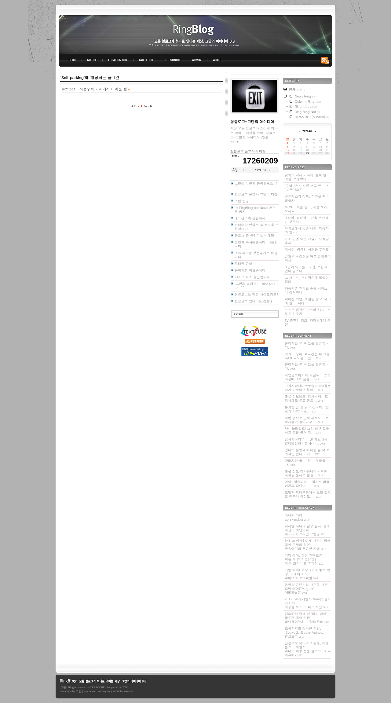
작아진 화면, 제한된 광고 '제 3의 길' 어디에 (308, 301)
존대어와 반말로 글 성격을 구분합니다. (257, 226)
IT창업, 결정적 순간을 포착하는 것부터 (306, 219)
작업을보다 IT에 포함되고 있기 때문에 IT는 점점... (307, 377)
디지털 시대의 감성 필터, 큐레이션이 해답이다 (307, 530)
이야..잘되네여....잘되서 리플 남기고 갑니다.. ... (307, 483)
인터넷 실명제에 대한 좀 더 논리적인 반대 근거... (307, 452)
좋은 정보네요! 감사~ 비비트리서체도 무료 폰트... (306, 398)
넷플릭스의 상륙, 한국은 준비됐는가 (307, 198)
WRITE (216, 60)
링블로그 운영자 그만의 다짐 (256, 194)
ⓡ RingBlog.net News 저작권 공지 (255, 209)
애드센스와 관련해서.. (251, 218)
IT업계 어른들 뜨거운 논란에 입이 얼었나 (306, 269)
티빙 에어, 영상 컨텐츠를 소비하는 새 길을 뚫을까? (307, 559)
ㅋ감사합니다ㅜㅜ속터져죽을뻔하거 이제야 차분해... (308, 387)
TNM (125, 687)
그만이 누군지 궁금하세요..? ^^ (256, 185)
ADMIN (196, 60)
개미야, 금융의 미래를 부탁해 (307, 249)
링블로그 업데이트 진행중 (254, 301)
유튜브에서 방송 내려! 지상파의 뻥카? (307, 230)
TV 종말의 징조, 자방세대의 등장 (308, 322)
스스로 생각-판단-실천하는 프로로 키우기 (308, 311)
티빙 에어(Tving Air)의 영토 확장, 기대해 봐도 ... (307, 574)
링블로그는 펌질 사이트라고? (256, 294)
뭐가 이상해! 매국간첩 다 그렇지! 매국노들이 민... (307, 356)
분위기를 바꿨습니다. (251, 270)
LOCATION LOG (118, 60)
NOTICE (92, 60)
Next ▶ (148, 106)
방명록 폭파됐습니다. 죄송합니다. (256, 244)
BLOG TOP (70, 60)
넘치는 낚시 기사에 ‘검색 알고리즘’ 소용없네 (307, 177)
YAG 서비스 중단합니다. (253, 277)
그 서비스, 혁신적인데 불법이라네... (307, 279)
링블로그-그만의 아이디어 (195, 34)
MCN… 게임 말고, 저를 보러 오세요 (306, 209)
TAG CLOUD (146, 60)
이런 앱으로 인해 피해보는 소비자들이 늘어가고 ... (307, 420)
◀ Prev (135, 106)
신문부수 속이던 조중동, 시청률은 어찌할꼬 (308, 649)
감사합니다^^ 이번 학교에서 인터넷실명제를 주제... (306, 441)
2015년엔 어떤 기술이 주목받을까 (307, 240)
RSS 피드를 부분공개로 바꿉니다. (256, 255)
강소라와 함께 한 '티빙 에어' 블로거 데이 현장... (307, 617)
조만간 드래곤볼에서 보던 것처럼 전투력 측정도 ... (308, 494)
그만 (63, 687)
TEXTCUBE (97, 687)
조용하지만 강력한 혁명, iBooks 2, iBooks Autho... (304, 632)
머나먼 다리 (297, 517)
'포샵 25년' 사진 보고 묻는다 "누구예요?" (306, 187)
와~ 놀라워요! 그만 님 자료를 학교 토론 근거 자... (307, 430)
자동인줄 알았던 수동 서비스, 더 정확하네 (307, 290)
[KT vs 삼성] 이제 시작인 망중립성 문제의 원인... (308, 544)
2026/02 (307, 131)
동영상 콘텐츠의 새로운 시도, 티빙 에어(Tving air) (307, 588)
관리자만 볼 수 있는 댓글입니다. (307, 345)
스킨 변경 (242, 201)
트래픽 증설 (243, 263)
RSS (326, 60)
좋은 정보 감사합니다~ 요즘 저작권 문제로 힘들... (306, 473)
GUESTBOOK (172, 60)
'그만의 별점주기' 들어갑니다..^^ (255, 285)
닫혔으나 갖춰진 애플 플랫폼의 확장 (308, 258)
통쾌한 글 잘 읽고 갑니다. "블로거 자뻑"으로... (307, 409)
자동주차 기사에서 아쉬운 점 (103, 88)
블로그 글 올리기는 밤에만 (254, 235)
